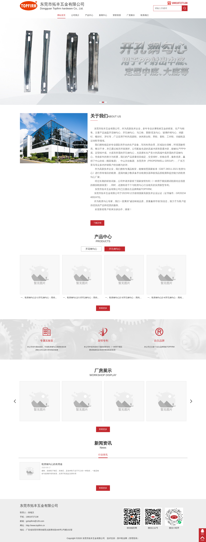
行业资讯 (103, 454)
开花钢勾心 (91, 249)
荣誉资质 (117, 15)
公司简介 (75, 15)
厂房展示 (131, 15)
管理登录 (133, 538)
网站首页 (61, 15)
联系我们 (145, 15)
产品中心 (89, 15)
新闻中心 (103, 15)
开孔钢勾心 (114, 249)
